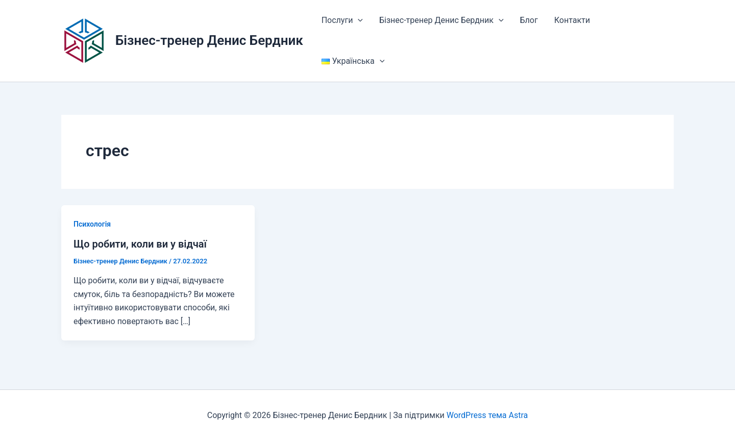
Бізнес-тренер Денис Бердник (209, 40)
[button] (358, 20)
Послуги (342, 20)
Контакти (572, 20)
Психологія (92, 224)
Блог (529, 20)
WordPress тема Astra (487, 415)
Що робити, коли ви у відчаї (140, 244)
